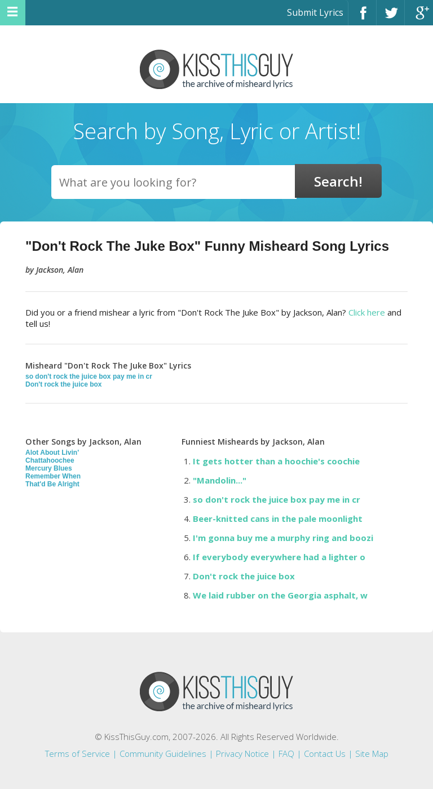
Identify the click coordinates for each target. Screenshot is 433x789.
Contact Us (325, 753)
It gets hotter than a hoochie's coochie (276, 461)
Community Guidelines (163, 753)
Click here (366, 312)
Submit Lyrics (315, 12)
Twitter (390, 18)
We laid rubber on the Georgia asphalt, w (280, 595)
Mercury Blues (48, 468)
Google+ (419, 18)
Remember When (53, 476)
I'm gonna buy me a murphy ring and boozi (283, 537)
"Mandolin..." (219, 480)
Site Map (371, 753)
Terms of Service (77, 753)
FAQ (286, 753)
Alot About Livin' (52, 452)
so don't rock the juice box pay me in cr (88, 376)
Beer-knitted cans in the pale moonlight (278, 518)
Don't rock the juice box (63, 384)
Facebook (362, 18)
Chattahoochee (49, 460)
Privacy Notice (242, 753)
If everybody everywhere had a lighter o (279, 556)
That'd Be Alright (52, 484)
